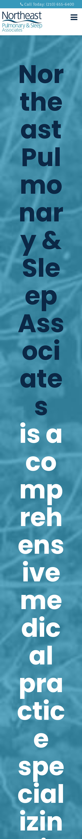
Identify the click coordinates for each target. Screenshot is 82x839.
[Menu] (74, 17)
